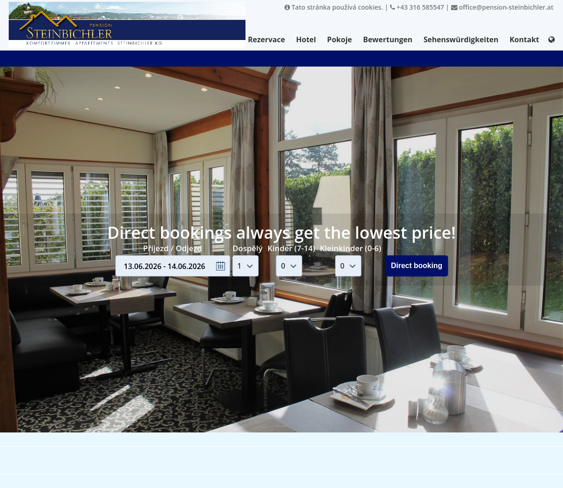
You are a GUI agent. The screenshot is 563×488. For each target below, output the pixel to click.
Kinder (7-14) (291, 248)
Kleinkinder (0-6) (350, 248)
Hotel (306, 39)
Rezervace (266, 39)
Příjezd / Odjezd (172, 248)
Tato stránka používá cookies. (333, 7)
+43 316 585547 (417, 7)
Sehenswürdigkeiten (461, 39)
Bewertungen (387, 39)
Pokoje (339, 39)
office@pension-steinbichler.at (502, 7)
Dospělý (247, 248)
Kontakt (524, 39)
